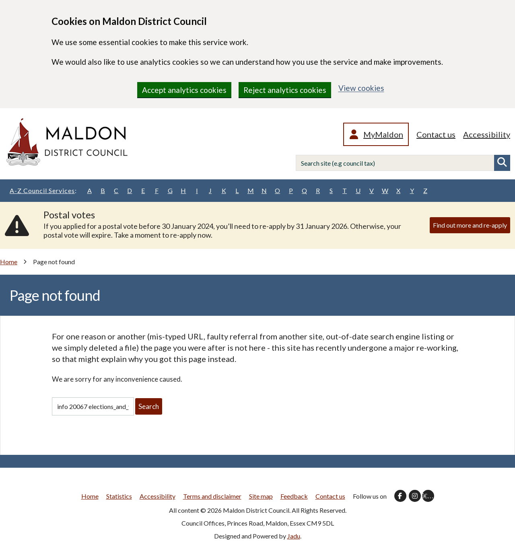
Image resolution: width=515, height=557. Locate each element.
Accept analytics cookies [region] (184, 90)
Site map (261, 496)
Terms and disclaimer (212, 496)
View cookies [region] (361, 88)
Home (8, 261)
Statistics (119, 496)
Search (502, 163)
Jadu (293, 536)
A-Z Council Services (43, 190)
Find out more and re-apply (470, 225)
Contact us (435, 134)
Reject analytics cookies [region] (284, 90)
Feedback (294, 496)
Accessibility (486, 134)
